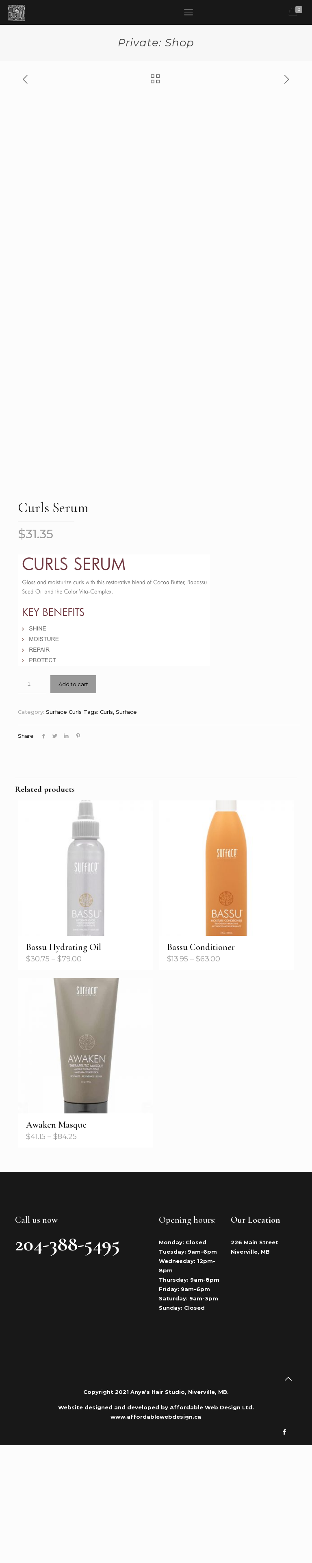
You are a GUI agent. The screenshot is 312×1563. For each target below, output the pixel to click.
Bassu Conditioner (201, 1065)
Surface (126, 829)
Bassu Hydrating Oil (63, 1065)
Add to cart (73, 802)
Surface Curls (64, 829)
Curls (106, 829)
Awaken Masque (56, 1242)
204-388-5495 (67, 1361)
